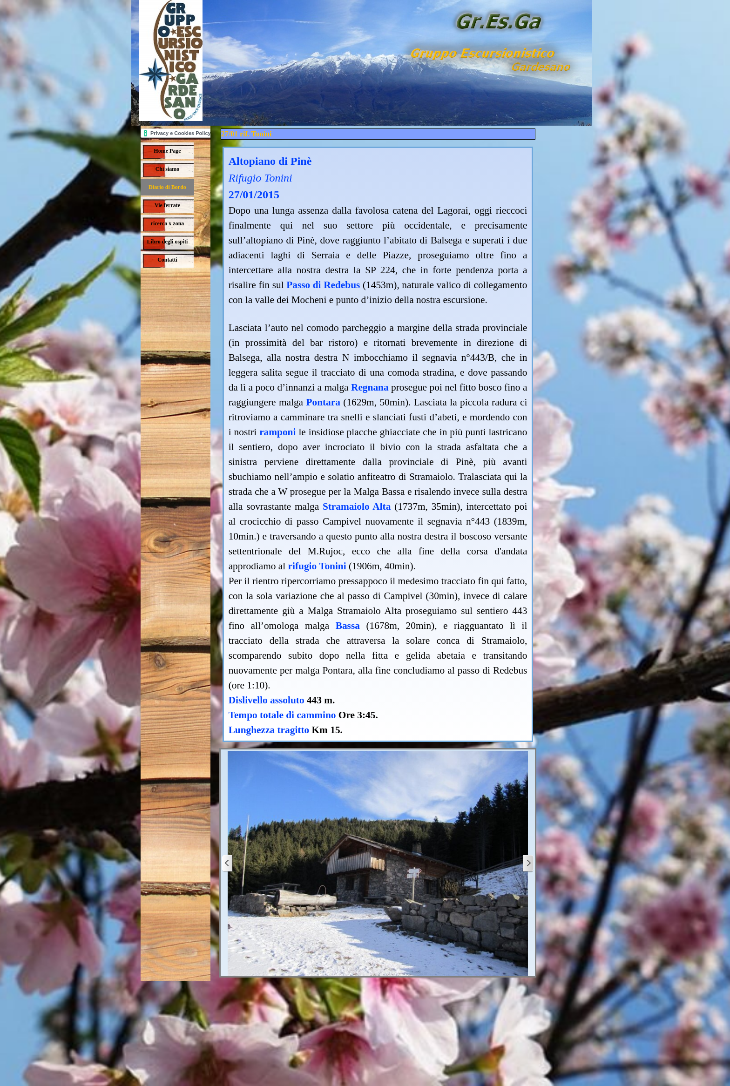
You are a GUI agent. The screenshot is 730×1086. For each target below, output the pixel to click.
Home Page (167, 151)
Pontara (323, 402)
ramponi (277, 432)
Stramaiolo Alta (357, 506)
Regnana (370, 387)
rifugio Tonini (317, 566)
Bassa (348, 625)
